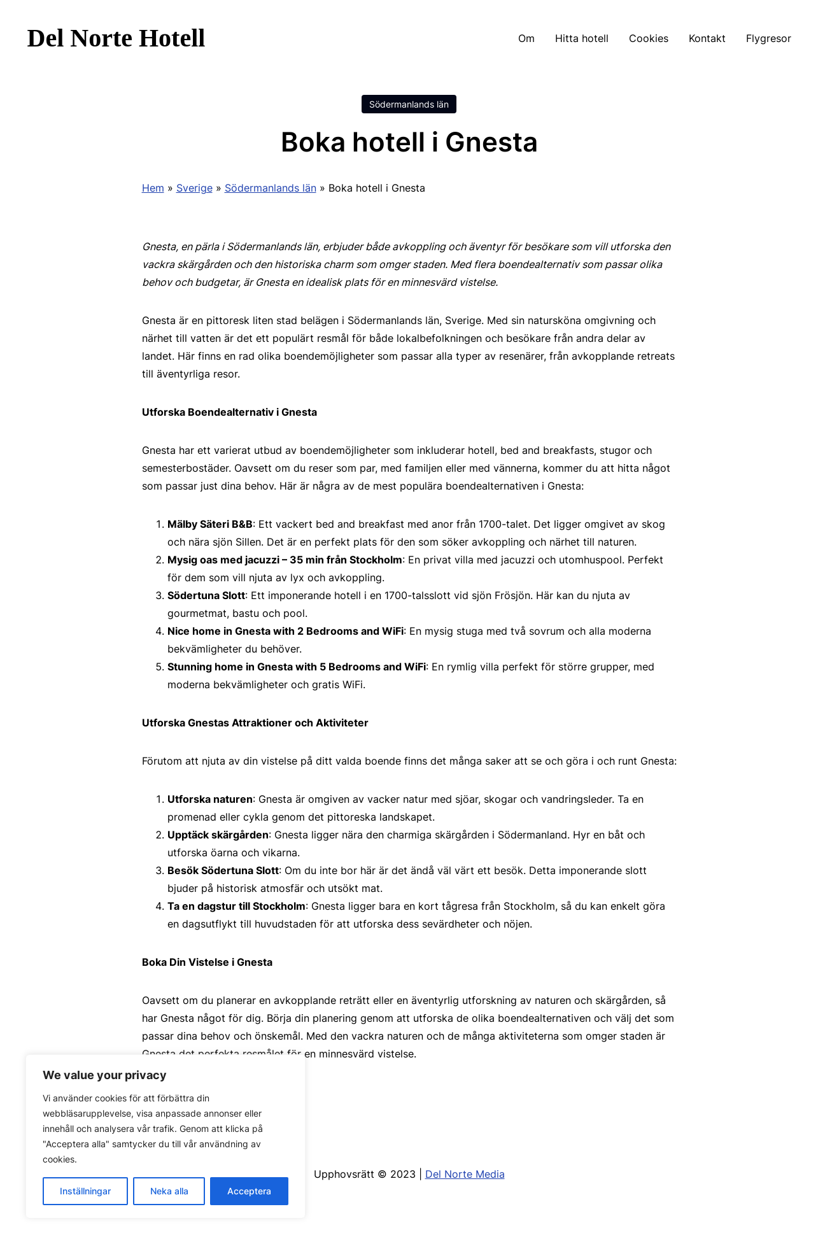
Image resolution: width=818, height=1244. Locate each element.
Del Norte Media (465, 1174)
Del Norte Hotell (116, 38)
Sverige (194, 187)
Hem (153, 187)
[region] (165, 1136)
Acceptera (249, 1190)
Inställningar (85, 1190)
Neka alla (169, 1190)
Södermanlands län (409, 104)
